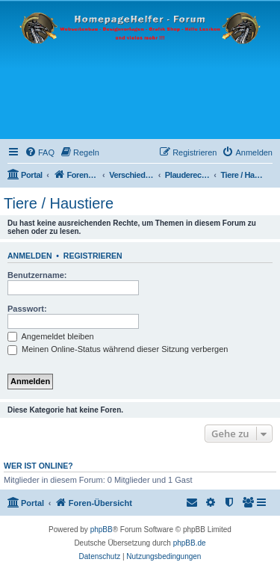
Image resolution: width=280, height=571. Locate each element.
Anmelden (29, 255)
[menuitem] (40, 152)
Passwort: (27, 308)
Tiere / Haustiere (58, 203)
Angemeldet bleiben (50, 336)
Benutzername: (36, 275)
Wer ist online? (38, 465)
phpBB (101, 529)
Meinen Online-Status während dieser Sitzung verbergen (117, 349)
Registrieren (92, 255)
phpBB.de (189, 543)
